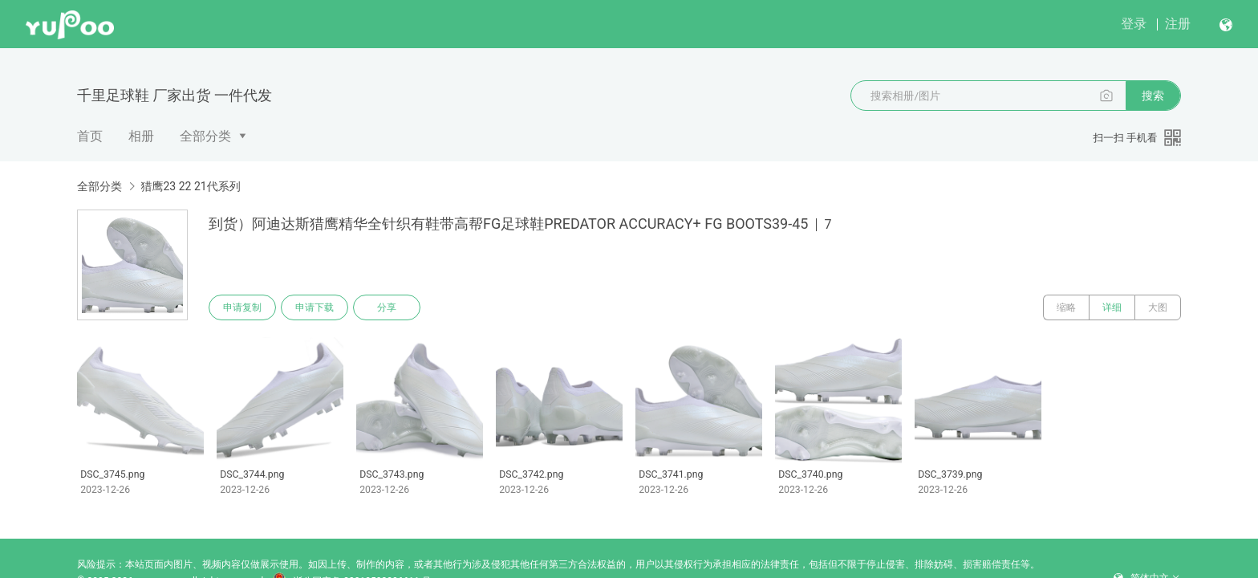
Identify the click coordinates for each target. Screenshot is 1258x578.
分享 (386, 307)
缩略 (1066, 307)
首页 (90, 136)
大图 (1157, 307)
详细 (1112, 307)
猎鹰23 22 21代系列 (190, 186)
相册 (141, 136)
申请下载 (314, 307)
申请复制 (242, 307)
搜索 (1153, 95)
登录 (1133, 23)
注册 (1178, 23)
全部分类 (205, 136)
